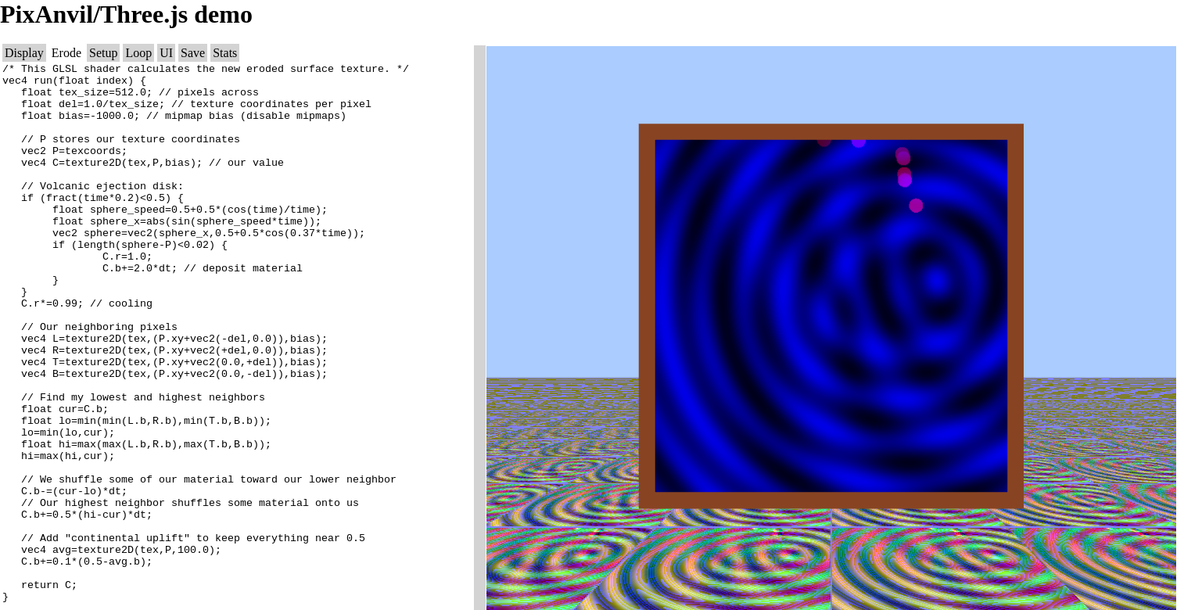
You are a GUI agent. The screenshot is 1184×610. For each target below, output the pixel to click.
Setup (103, 52)
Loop (138, 52)
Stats (225, 52)
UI (166, 52)
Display (24, 52)
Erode (66, 52)
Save (193, 52)
